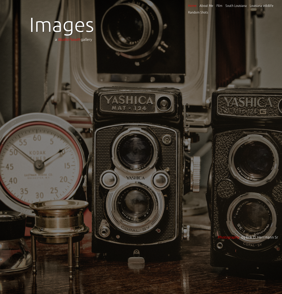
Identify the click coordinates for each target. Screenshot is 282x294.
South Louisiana (236, 5)
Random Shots (198, 12)
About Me (206, 5)
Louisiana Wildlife (261, 5)
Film (219, 5)
